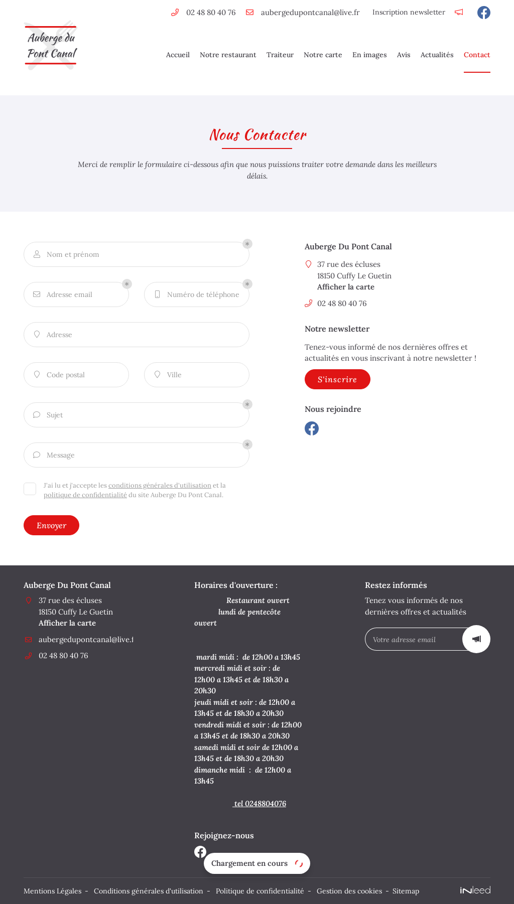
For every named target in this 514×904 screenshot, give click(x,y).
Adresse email (62, 294)
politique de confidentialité (85, 495)
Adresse (52, 335)
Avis (404, 54)
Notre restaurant (228, 54)
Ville (167, 375)
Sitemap (406, 890)
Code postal (58, 375)
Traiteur (280, 54)
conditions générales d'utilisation (159, 485)
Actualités (437, 54)
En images (369, 54)
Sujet (47, 415)
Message (53, 455)
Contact (477, 54)
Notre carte (323, 54)
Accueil (178, 54)
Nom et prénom (65, 254)
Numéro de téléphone (195, 294)
